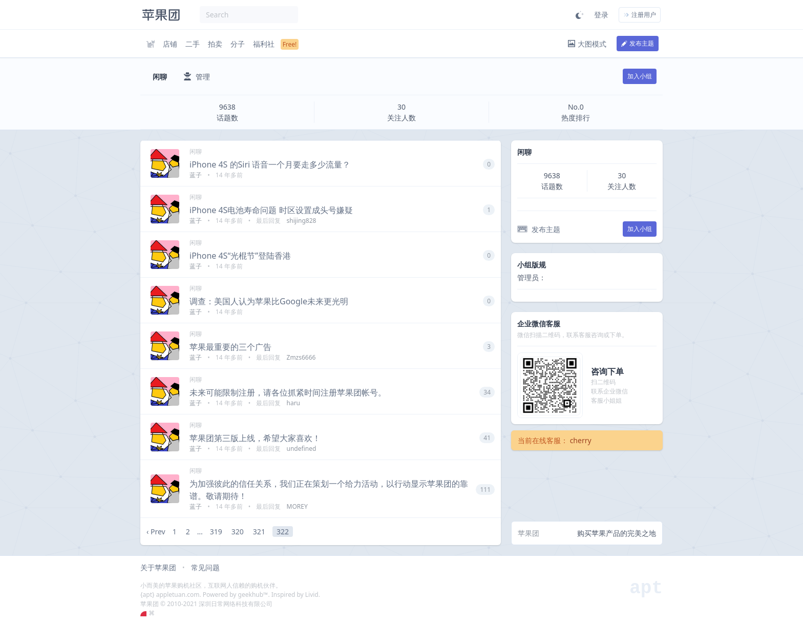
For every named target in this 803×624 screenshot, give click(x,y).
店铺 (170, 44)
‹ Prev (155, 531)
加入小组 (639, 76)
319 (216, 531)
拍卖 (215, 44)
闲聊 (195, 151)
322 (283, 531)
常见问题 (205, 567)
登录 (601, 14)
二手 (192, 44)
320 (237, 531)
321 (259, 531)
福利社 (263, 44)
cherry (580, 440)
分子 (237, 44)
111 (485, 489)
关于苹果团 (158, 567)
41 (487, 437)
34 (487, 392)
